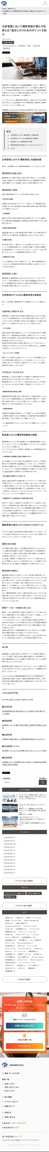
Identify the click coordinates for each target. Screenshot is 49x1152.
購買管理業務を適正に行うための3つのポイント (27, 145)
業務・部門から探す (12, 1087)
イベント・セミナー (12, 1101)
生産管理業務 (26, 85)
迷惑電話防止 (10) (29, 937)
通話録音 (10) (11, 940)
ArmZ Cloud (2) (37, 960)
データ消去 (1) (34, 965)
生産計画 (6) (10, 946)
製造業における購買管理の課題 (21, 142)
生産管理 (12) (22, 929)
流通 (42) (20, 918)
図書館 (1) (32, 968)
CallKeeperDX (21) (13, 926)
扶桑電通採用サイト (9, 1127)
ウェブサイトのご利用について (14, 1140)
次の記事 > (43, 778)
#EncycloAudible (9, 46)
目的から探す (10, 1090)
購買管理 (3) (33, 951)
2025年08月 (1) (9, 853)
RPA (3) (9, 951)
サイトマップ (34, 1140)
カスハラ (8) (10, 943)
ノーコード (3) (20, 951)
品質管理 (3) (10, 954)
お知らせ (8, 1112)
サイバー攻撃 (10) (12, 937)
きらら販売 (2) (24, 957)
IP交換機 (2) (10, 957)
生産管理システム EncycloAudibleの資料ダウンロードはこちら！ (24, 110)
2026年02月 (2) (9, 841)
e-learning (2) (38, 957)
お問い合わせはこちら (24, 1025)
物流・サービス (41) (34, 918)
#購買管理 (6, 48)
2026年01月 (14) (10, 844)
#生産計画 (36, 46)
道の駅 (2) (38, 954)
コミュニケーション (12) (28, 932)
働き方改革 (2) (11, 963)
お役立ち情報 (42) (34, 893)
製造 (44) (9, 918)
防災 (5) (22, 946)
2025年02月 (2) (9, 873)
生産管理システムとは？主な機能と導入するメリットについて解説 (24, 750)
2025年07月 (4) (9, 857)
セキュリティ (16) (30, 926)
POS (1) (22, 968)
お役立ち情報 (8, 42)
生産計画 (5, 232)
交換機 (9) (23, 940)
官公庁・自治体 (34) (32, 920)
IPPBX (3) (39, 949)
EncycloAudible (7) (25, 943)
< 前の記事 (6, 778)
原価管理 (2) (10, 960)
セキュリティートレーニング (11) (28, 935)
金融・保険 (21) (22, 923)
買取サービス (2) (25, 954)
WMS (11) (9, 935)
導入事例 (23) (10, 897)
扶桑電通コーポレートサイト (13, 1123)
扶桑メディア (10, 1106)
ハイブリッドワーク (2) (27, 963)
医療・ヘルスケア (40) (13, 920)
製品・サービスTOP (12, 1073)
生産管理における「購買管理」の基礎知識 (25, 135)
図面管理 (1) (10, 971)
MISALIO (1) (10, 968)
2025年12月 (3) (9, 847)
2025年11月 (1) (9, 850)
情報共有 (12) (11, 932)
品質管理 (16, 221)
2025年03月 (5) (9, 869)
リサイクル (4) (11, 949)
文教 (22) (9, 923)
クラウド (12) (35, 929)
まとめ (13, 148)
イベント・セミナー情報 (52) (14, 893)
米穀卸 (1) (21, 965)
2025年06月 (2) (9, 860)
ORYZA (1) (10, 965)
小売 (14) (9, 929)
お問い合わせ (10, 1117)
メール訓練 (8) (36, 940)
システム (35, 635)
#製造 (29, 46)
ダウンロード (24, 1046)
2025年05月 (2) (9, 863)
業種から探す (10, 1083)
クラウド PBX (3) (25, 949)
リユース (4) (32, 946)
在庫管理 (33, 281)
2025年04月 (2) (9, 866)
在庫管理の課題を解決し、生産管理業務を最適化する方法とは (23, 739)
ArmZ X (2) (23, 960)
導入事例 (8, 1097)
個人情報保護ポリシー (10, 1136)
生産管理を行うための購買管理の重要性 (24, 138)
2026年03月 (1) (9, 837)
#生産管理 (21, 46)
